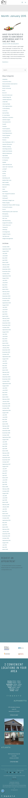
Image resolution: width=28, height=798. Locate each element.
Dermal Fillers (5, 113)
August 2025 (5, 251)
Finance (4, 140)
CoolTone (4, 110)
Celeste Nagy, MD (6, 97)
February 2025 (5, 264)
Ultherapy (4, 229)
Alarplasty (4, 79)
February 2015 (5, 504)
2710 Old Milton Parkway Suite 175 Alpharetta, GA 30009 (14, 709)
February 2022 (5, 345)
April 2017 (4, 475)
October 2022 (5, 327)
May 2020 (4, 392)
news (3, 189)
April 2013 (4, 525)
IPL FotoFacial (5, 158)
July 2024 (4, 280)
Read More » (5, 62)
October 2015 (5, 491)
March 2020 (5, 397)
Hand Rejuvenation (7, 149)
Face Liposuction (6, 122)
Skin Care (4, 218)
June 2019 (4, 417)
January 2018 (5, 455)
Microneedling (5, 184)
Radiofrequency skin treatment (10, 211)
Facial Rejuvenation (7, 133)
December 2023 (6, 296)
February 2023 (5, 318)
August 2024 (5, 278)
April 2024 (4, 287)
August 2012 (5, 542)
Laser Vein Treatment (7, 167)
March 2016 (5, 486)
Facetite (4, 126)
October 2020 (5, 381)
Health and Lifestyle (7, 151)
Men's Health (5, 182)
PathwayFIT (5, 198)
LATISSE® (4, 169)
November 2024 (6, 271)
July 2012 (4, 545)
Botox (3, 90)
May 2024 (4, 285)
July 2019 (4, 415)
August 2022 (5, 332)
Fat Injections (5, 137)
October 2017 (5, 462)
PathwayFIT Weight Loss (8, 200)
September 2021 (6, 356)
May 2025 (4, 258)
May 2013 (4, 522)
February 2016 (5, 489)
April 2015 (4, 500)
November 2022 (6, 325)
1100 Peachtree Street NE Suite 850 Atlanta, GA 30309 (14, 756)
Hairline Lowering (6, 146)
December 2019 (6, 403)
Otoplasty (4, 196)
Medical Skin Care (6, 180)
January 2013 (5, 531)
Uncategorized (6, 232)
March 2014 (5, 513)
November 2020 (6, 379)
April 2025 (4, 260)
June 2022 (5, 336)
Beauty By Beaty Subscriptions (9, 84)
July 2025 (4, 253)
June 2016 (4, 480)
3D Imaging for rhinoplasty (14, 783)
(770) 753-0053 (14, 761)
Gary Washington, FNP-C (8, 142)
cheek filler (5, 101)
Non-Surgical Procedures (8, 193)
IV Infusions (5, 160)
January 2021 (5, 374)
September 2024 (6, 276)
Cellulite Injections (6, 99)
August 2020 (5, 386)
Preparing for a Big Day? (14, 782)
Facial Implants (6, 128)
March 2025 (5, 262)
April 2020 (4, 394)
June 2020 (5, 390)
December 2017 (6, 457)
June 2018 (4, 444)
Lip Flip (4, 173)
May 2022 (4, 338)
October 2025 (5, 246)
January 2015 (5, 507)
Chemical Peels (6, 104)
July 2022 (4, 334)
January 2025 (5, 267)
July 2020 (4, 388)
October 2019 (5, 408)
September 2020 (6, 383)
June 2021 (4, 363)
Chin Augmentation (7, 106)
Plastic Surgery (6, 202)
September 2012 (6, 540)
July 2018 (4, 442)
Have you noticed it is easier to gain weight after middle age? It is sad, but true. (12, 38)
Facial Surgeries (6, 135)
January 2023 (5, 320)
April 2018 (4, 448)
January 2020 (5, 401)
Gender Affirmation (7, 144)
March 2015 (5, 502)
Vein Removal (5, 236)
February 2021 (5, 372)
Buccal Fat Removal (7, 95)
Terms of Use (22, 775)
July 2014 (4, 509)
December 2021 (6, 350)
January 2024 (5, 294)
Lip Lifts (4, 175)
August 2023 (5, 305)
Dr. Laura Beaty (6, 115)
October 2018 (5, 435)
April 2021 (4, 368)
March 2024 (5, 289)
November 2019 (6, 406)
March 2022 (5, 343)
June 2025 (5, 255)
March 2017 (5, 477)
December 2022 (6, 323)
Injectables (5, 155)
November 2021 (6, 352)
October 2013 (5, 518)
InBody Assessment (7, 153)
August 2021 (5, 359)
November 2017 (6, 460)
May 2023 (4, 312)
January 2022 (5, 347)
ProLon (4, 209)
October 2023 (5, 300)
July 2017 (4, 468)
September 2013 (6, 520)
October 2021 (5, 354)
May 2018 (4, 446)
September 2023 (6, 303)
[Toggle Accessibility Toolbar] (2, 790)
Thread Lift (5, 227)
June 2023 (5, 309)
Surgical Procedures (7, 223)
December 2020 (6, 377)
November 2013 (6, 516)
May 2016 (4, 482)
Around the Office (6, 81)
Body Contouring (6, 88)
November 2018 (6, 433)
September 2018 (6, 437)
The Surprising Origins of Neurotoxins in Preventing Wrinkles (14, 785)
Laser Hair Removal (7, 164)
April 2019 (4, 421)
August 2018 (5, 439)
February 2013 (5, 529)
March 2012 (5, 549)
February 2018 (5, 453)
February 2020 (6, 399)
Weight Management (7, 238)
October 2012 (5, 538)
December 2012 (6, 533)
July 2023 (4, 307)
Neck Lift (4, 187)
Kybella (4, 162)
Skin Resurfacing (6, 220)
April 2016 (4, 484)
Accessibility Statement (8, 775)
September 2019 (6, 410)
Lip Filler (4, 171)
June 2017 (4, 471)
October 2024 (5, 273)
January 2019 (5, 428)
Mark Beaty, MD (6, 178)
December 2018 (6, 430)
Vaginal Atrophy (6, 234)
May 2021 (4, 365)
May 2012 (4, 547)
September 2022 (6, 329)
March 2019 (5, 424)
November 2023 (6, 298)
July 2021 (4, 361)
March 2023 (5, 316)
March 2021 (5, 370)
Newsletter (5, 191)
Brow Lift (4, 93)
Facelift (4, 124)
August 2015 (5, 493)
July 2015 (4, 495)
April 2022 (4, 341)
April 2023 (4, 314)
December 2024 (6, 269)
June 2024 (5, 282)
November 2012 (6, 536)
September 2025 (6, 249)
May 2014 (4, 511)
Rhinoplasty (5, 214)
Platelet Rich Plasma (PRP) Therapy (11, 205)
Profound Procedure (7, 207)
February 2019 (5, 426)
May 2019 (4, 419)
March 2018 (5, 451)
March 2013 (5, 527)
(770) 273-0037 (14, 715)
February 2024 (6, 291)
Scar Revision (5, 216)
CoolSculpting (5, 108)
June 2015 (4, 498)
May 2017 (4, 473)
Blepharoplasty (6, 86)
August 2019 (5, 412)
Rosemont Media (20, 770)
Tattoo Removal (6, 225)
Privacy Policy (16, 775)
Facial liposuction (6, 131)
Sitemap (14, 777)
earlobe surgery (6, 119)
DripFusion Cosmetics (7, 117)
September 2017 (6, 464)
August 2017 (5, 466)
